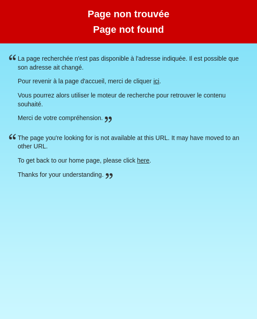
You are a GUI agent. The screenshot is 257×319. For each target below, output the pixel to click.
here (143, 160)
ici (156, 81)
